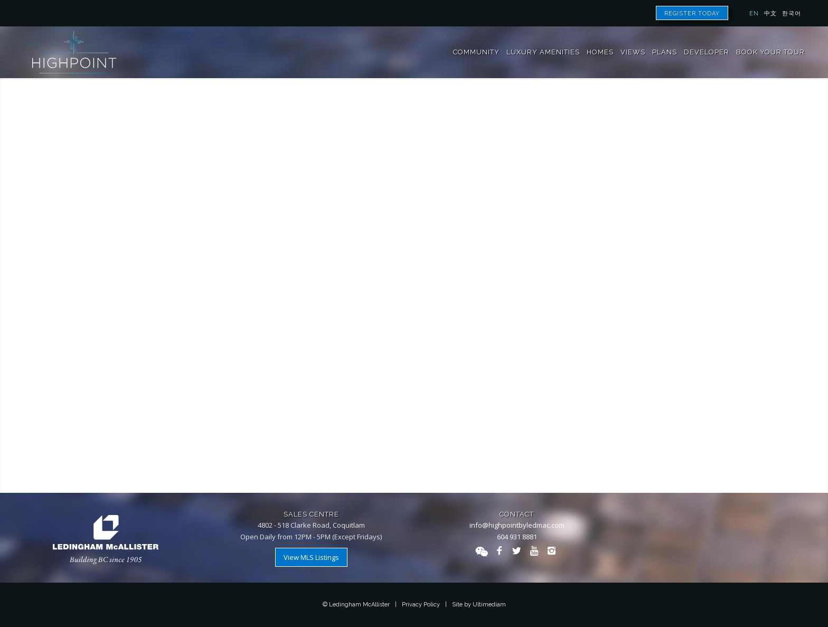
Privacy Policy (421, 604)
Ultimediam (489, 604)
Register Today (692, 13)
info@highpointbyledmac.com (516, 525)
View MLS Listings (311, 557)
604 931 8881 (517, 536)
